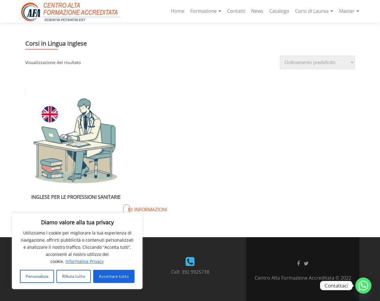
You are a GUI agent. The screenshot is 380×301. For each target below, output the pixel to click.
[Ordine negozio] (317, 62)
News (257, 11)
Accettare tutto (114, 276)
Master (347, 11)
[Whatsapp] (363, 286)
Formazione (203, 11)
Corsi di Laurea (312, 11)
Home (177, 11)
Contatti (236, 11)
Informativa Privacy (85, 261)
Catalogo (279, 11)
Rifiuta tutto (73, 276)
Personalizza (37, 276)
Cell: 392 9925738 (190, 272)
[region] (77, 251)
